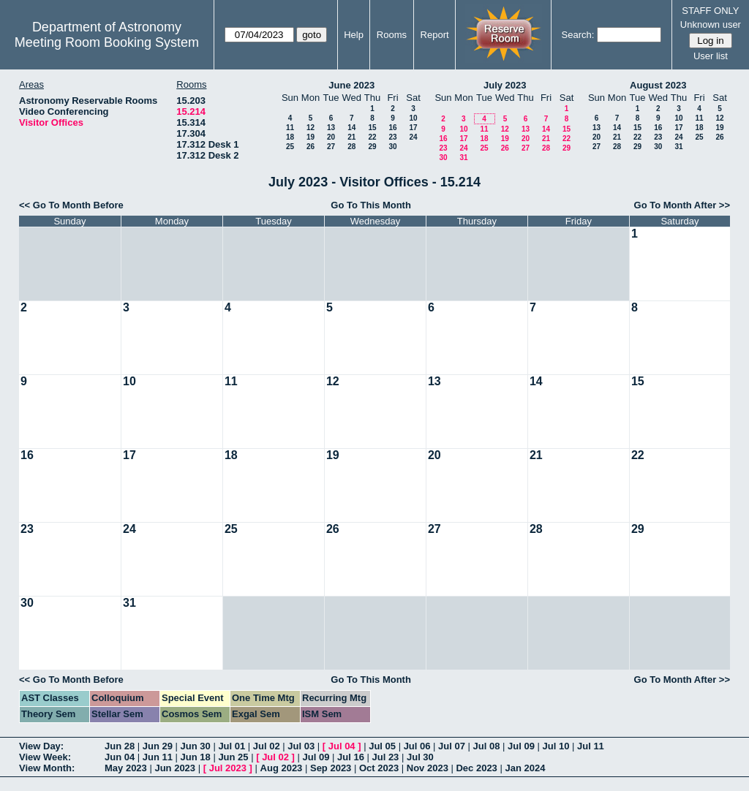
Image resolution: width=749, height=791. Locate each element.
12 (310, 128)
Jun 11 (158, 757)
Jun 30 (196, 746)
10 (413, 118)
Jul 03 (301, 746)
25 (290, 147)
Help (354, 34)
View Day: (41, 746)
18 (290, 137)
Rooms (392, 34)
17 (413, 128)
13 (331, 128)
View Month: (47, 767)
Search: (578, 34)
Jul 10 (556, 746)
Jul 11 (590, 746)
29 (372, 147)
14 (351, 128)
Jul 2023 (227, 767)
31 (463, 158)
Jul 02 (266, 746)
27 (331, 147)
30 (392, 147)
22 (372, 137)
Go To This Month (371, 205)
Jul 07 (451, 746)
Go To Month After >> (682, 205)
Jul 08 (486, 746)
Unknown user (710, 24)
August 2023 (658, 85)
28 (351, 147)
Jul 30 (420, 757)
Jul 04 (341, 746)
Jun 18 (196, 757)
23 (392, 137)
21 (351, 137)
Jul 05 (382, 746)
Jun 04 (120, 757)
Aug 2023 (281, 767)
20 (331, 137)
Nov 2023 (427, 767)
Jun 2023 (174, 767)
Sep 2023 (330, 767)
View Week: (45, 757)
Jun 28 (120, 746)
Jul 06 (417, 746)
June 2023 (351, 85)
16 (392, 128)
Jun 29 (158, 746)
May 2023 (126, 767)
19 (310, 137)
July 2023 (505, 85)
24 (413, 137)
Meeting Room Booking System (107, 42)
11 (290, 128)
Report (435, 34)
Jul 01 (231, 746)
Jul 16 (350, 757)
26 (310, 147)
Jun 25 (233, 757)
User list (710, 55)
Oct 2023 (379, 767)
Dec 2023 (476, 767)
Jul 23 (385, 757)
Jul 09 (521, 746)
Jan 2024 (525, 767)
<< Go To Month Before (71, 205)
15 (372, 128)
